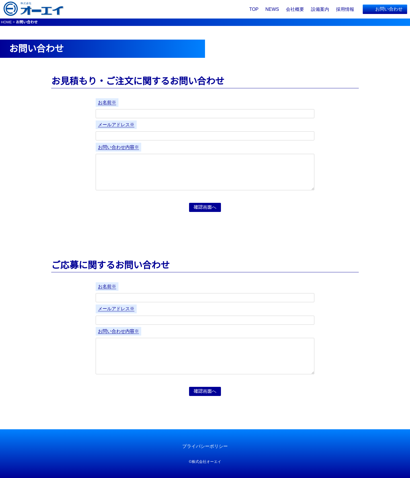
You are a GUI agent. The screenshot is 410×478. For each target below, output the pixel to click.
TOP (254, 9)
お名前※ (107, 102)
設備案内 (320, 9)
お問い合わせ (389, 9)
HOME (6, 22)
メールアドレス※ (116, 124)
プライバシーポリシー (205, 446)
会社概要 (295, 9)
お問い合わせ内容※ (118, 147)
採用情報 (345, 9)
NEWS (272, 9)
